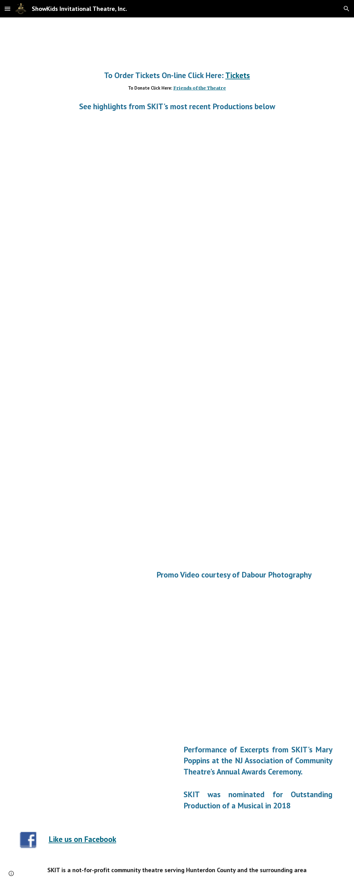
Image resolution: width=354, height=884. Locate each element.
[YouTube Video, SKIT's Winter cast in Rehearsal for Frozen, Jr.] (69, 489)
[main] (177, 80)
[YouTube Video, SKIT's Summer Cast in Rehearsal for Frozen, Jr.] (69, 407)
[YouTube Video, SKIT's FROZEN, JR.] (231, 448)
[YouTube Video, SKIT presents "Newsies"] (82, 577)
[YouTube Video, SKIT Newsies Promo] (96, 671)
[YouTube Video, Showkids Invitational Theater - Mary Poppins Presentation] (96, 773)
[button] (7, 8)
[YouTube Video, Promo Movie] (96, 183)
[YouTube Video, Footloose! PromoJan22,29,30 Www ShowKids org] (96, 302)
